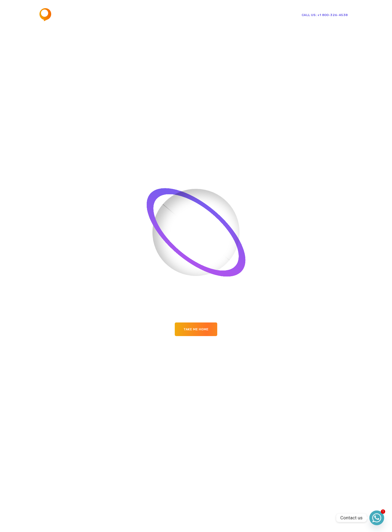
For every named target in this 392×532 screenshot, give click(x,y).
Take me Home (196, 329)
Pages (168, 14)
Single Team (261, 14)
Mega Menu (195, 14)
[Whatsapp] (376, 518)
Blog (220, 14)
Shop (235, 14)
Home (147, 14)
